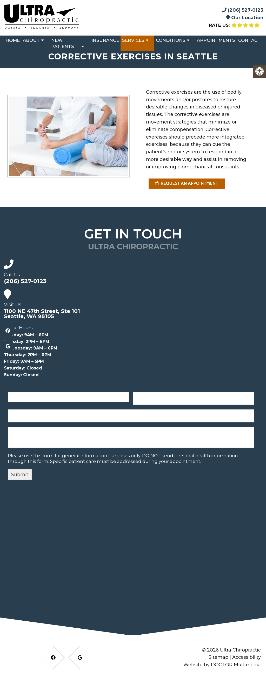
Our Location (244, 17)
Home (12, 40)
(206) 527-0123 (242, 10)
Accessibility (246, 657)
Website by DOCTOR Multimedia (222, 665)
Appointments (216, 40)
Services (133, 40)
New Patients (62, 43)
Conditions (170, 40)
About (31, 40)
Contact (249, 40)
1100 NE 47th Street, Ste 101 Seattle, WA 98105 (42, 313)
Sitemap (218, 657)
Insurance (105, 40)
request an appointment (186, 183)
